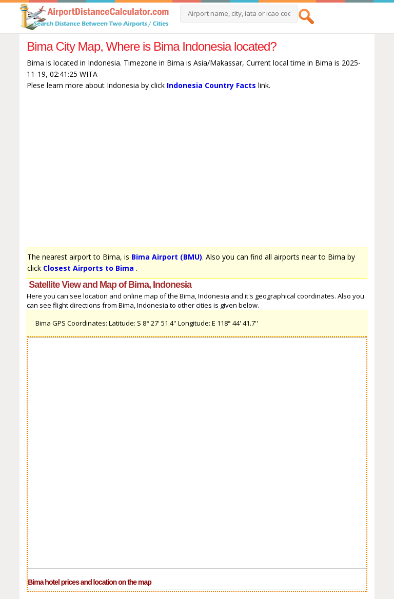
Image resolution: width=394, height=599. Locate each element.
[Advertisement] (197, 171)
